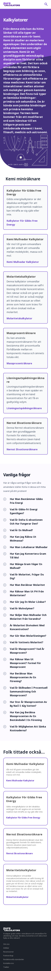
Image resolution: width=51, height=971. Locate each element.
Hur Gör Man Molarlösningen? (24, 635)
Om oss (6, 944)
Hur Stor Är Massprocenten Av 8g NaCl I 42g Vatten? (25, 703)
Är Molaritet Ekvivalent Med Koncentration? (23, 627)
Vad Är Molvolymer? (18, 608)
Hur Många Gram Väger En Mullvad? (22, 566)
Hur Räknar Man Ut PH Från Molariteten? (23, 593)
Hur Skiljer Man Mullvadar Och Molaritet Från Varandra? (25, 616)
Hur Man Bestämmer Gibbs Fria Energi (23, 500)
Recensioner (8, 952)
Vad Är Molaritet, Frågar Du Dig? (23, 576)
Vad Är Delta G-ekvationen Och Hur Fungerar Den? (23, 521)
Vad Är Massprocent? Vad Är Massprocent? (23, 650)
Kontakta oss (8, 963)
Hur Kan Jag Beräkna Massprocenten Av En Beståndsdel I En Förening (22, 716)
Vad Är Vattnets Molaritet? (23, 642)
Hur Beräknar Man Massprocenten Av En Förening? (19, 677)
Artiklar (6, 948)
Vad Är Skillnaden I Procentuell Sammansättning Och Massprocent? (25, 691)
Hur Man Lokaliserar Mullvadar (25, 547)
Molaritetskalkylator (19, 318)
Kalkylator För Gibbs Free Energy (23, 817)
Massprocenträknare (19, 363)
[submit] (46, 4)
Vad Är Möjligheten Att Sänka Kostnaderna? (24, 728)
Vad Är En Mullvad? (18, 530)
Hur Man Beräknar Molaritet (24, 584)
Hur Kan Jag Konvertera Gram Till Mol (24, 555)
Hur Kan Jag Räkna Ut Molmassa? (19, 538)
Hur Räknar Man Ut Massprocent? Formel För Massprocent (22, 663)
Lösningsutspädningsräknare (24, 408)
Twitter (6, 967)
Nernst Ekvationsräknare (22, 449)
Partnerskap (8, 955)
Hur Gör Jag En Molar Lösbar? (24, 601)
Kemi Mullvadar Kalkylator (23, 262)
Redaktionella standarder (13, 959)
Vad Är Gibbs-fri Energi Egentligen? (20, 511)
